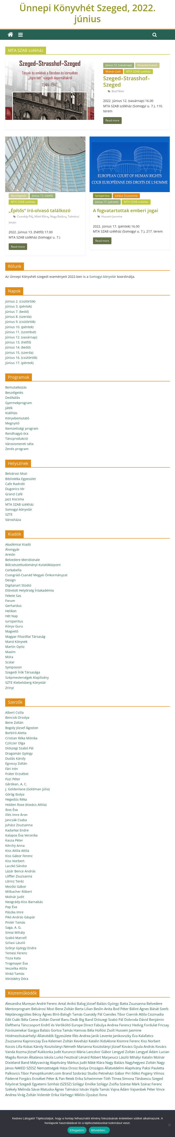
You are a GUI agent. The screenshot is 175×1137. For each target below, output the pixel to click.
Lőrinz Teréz (14, 881)
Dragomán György (19, 753)
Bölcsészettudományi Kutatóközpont (33, 565)
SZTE (9, 514)
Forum (10, 600)
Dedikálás (12, 397)
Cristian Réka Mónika (21, 738)
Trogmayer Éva (16, 963)
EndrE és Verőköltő (56, 1025)
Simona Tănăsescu (136, 1078)
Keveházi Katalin (86, 1041)
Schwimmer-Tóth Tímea (102, 1078)
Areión (10, 554)
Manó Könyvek (16, 641)
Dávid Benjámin (151, 1019)
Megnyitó (12, 423)
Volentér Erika (48, 1094)
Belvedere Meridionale (22, 560)
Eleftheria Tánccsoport (22, 1025)
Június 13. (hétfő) (42, 196)
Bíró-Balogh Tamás (67, 1014)
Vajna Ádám (120, 1089)
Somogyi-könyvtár (102, 276)
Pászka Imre (14, 912)
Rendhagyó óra (16, 433)
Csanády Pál (25, 216)
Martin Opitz (15, 646)
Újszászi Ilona (96, 1094)
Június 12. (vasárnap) (119, 65)
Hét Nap (11, 616)
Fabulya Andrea (106, 1025)
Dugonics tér (15, 489)
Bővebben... (99, 1130)
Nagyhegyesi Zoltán (140, 1062)
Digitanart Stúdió (18, 585)
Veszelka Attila (16, 968)
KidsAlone (108, 1041)
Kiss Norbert (14, 861)
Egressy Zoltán (16, 763)
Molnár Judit (113, 71)
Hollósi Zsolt (105, 1030)
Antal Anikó (67, 1003)
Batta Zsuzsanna (133, 1003)
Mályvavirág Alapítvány (48, 1062)
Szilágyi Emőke (84, 1084)
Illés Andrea (81, 1035)
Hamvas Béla (84, 1030)
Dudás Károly (15, 758)
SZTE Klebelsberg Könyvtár (25, 682)
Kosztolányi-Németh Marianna (68, 1046)
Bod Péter (118, 91)
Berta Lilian (84, 1008)
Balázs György (108, 1003)
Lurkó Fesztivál (66, 1057)
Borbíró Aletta (15, 733)
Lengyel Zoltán (123, 1051)
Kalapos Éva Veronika (21, 835)
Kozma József (26, 1051)
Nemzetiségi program (21, 428)
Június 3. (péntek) (18, 306)
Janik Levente (101, 1035)
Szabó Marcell (16, 938)
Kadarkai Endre (17, 830)
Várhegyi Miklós (72, 1094)
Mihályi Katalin (141, 1057)
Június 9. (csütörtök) (20, 321)
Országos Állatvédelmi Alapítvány (115, 1068)
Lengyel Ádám (147, 1051)
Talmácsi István (77, 1089)
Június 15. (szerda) (19, 352)
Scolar (10, 662)
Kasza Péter (14, 840)
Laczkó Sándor (16, 866)
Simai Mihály (15, 932)
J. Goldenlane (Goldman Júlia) (27, 789)
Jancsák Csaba (16, 820)
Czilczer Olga (15, 743)
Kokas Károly (33, 1046)
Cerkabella (13, 570)
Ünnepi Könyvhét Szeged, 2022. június (87, 13)
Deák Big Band (81, 1019)
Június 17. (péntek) (106, 202)
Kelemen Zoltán (60, 1041)
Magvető (11, 631)
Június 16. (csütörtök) (21, 357)
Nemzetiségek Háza (52, 1068)
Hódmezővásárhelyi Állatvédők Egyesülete (38, 1035)
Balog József (86, 1003)
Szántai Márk (130, 1084)
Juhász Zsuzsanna (126, 196)
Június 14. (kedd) (18, 347)
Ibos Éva (11, 809)
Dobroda (131, 1019)
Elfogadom (77, 1130)
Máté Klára (41, 216)
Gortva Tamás (62, 1030)
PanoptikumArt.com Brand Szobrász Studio (64, 1073)
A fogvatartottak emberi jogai (125, 210)
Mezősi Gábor (15, 886)
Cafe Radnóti (15, 484)
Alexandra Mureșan (20, 1003)
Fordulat (150, 1025)
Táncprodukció (16, 438)
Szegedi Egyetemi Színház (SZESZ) (45, 1084)
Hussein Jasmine (111, 216)
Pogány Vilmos (152, 1073)
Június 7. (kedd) (17, 311)
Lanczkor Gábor (98, 1051)
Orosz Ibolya (78, 1068)
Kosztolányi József (107, 1046)
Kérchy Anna (15, 845)
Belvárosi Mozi (16, 473)
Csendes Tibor (114, 1014)
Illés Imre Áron (16, 815)
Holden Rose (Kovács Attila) (25, 804)
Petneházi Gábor (111, 1073)
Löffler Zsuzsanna (18, 876)
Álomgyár (12, 549)
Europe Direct (82, 1025)
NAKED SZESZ (25, 1068)
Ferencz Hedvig (131, 1025)
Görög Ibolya (14, 794)
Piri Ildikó (132, 1073)
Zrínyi (9, 688)
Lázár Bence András (20, 871)
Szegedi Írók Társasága (22, 672)
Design (10, 580)
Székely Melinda (17, 1089)
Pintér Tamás (15, 922)
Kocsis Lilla (13, 1046)
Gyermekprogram (18, 403)
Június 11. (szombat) (20, 332)
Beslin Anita (103, 1008)
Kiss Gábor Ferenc (19, 856)
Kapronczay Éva (35, 1041)
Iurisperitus (102, 196)
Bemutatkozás (16, 387)
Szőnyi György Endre (20, 948)
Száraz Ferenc (151, 1084)
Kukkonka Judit (49, 1051)
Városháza (13, 520)
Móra (9, 657)
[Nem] (169, 1125)
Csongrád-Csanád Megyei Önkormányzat (36, 575)
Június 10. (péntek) (19, 327)
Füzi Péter (12, 779)
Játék (9, 408)
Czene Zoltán (39, 1019)
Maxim (10, 652)
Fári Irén (11, 769)
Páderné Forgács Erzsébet (25, 1078)
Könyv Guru (14, 626)
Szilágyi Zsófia (108, 1084)
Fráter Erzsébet (16, 774)
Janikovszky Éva (125, 1035)
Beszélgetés (18, 196)
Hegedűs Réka (16, 799)
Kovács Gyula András (138, 1046)
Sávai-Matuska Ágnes (47, 1089)
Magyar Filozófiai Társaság (25, 636)
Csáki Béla (20, 1019)
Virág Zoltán (26, 1094)
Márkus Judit (77, 1062)
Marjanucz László (115, 1057)
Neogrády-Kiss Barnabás (24, 902)
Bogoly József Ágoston (21, 728)
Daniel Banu (59, 1019)
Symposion (13, 667)
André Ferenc (46, 1003)
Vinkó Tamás (14, 973)
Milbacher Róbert (18, 891)
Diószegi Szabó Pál (19, 748)
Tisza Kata (13, 958)
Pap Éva (11, 907)
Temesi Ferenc (16, 953)
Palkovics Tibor (17, 1073)
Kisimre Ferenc (128, 1041)
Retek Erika (74, 1078)
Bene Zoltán (14, 722)
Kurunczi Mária (73, 1051)
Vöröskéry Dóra (16, 978)
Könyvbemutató (147, 65)
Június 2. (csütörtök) (20, 301)
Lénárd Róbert (90, 1057)
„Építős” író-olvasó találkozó (39, 210)
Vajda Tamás (100, 1089)
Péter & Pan (55, 1078)
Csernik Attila (136, 1014)
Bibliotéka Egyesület (20, 479)
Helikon (11, 611)
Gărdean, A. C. (16, 784)
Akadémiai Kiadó (18, 544)
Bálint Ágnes (139, 1008)
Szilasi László (15, 943)
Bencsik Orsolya (17, 717)
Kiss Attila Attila (17, 850)
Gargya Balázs (39, 1030)
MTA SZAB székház (138, 71)
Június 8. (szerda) (18, 316)
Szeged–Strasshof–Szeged (126, 81)
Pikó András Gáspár (20, 917)
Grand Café (14, 494)
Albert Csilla (14, 712)
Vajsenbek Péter (142, 1089)
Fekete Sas (13, 595)
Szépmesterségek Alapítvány (27, 677)
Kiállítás (11, 413)
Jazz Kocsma (14, 499)
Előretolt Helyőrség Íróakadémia (29, 590)
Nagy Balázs (58, 216)
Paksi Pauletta (153, 1068)
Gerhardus (13, 605)
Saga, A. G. (13, 927)
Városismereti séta (19, 444)
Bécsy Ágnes (42, 1014)
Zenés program (16, 449)
